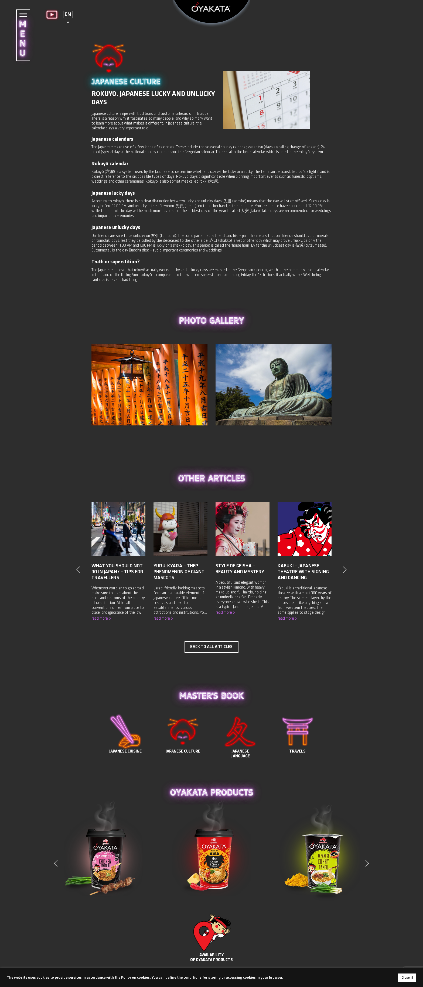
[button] (367, 863)
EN (68, 14)
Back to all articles (211, 647)
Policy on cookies (135, 978)
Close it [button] (407, 977)
